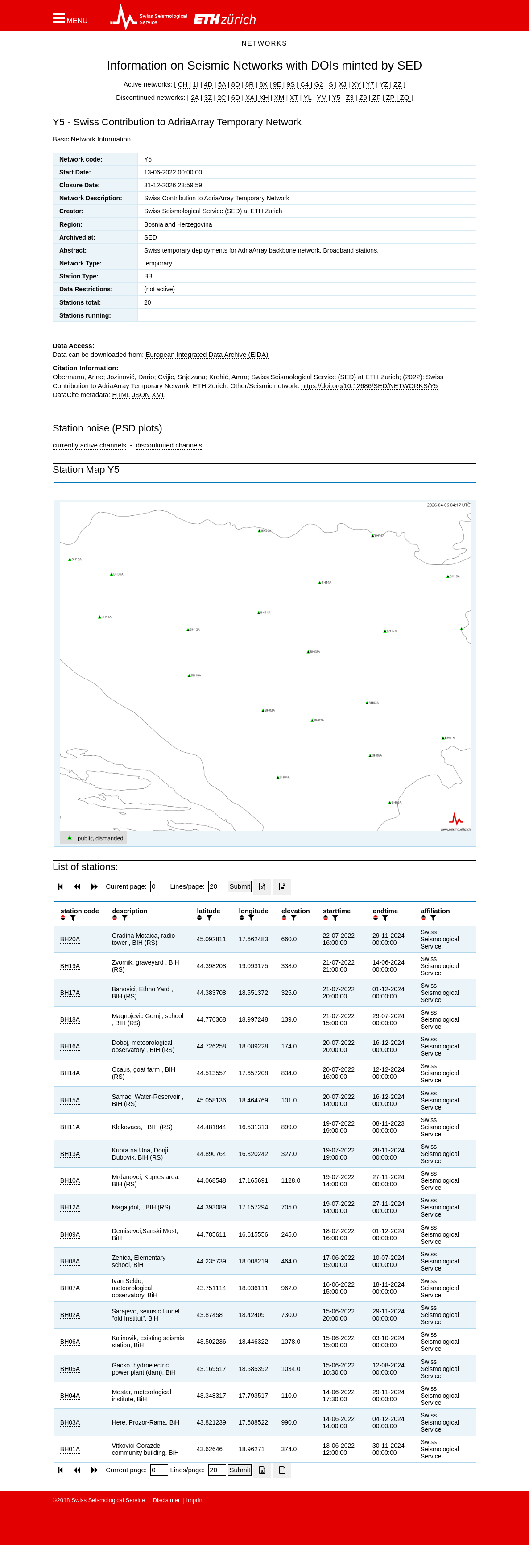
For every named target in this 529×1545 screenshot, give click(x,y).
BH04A (70, 1395)
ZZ (397, 84)
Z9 (363, 97)
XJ (343, 84)
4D (208, 84)
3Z (208, 97)
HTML (121, 394)
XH (263, 97)
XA (250, 97)
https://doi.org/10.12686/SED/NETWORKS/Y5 (369, 385)
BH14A (70, 1073)
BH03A (70, 1422)
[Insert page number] (159, 886)
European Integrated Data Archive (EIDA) (206, 354)
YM (322, 97)
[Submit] (240, 886)
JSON (141, 394)
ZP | (391, 97)
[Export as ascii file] (282, 887)
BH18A (70, 1019)
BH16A (70, 1046)
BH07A (70, 1288)
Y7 (370, 84)
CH (184, 84)
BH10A (70, 1180)
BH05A (70, 1368)
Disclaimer (166, 1500)
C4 (304, 84)
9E (277, 84)
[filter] (72, 918)
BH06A (70, 1341)
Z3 (350, 97)
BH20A (70, 939)
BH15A (70, 1100)
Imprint (195, 1500)
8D (235, 84)
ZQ (403, 97)
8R (249, 84)
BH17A (70, 992)
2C (221, 97)
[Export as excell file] (262, 887)
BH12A (70, 1207)
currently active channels (89, 445)
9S (291, 84)
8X (263, 84)
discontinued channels (169, 445)
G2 (318, 84)
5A (222, 84)
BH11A (70, 1127)
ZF (376, 97)
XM (279, 97)
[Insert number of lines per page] (217, 886)
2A (195, 97)
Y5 (336, 97)
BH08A (70, 1261)
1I (196, 84)
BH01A (70, 1449)
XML (158, 394)
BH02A (70, 1314)
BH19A (70, 965)
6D (235, 97)
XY (356, 84)
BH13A (70, 1153)
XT (294, 97)
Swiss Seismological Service (108, 1500)
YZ (385, 84)
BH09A (70, 1234)
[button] (70, 18)
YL (307, 97)
